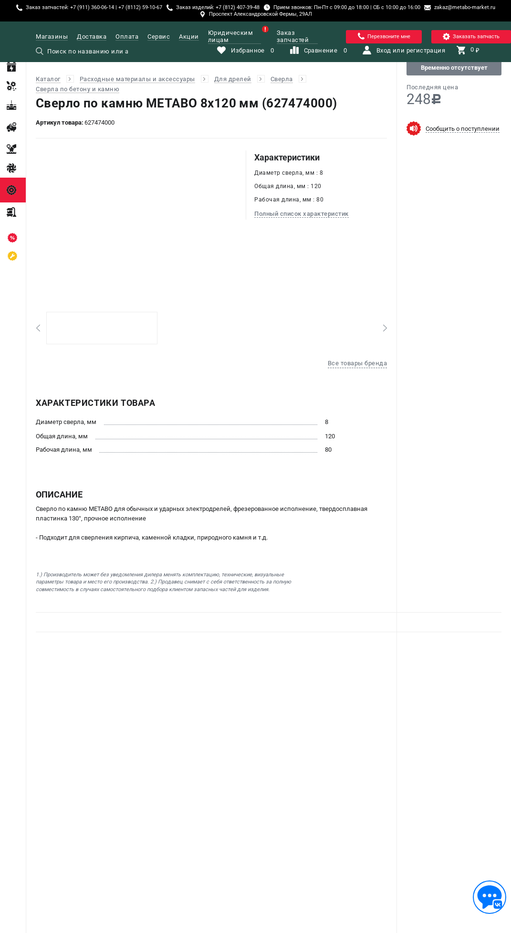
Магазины (52, 36)
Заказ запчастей (293, 36)
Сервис (158, 36)
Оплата (126, 36)
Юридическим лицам (234, 36)
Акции (189, 36)
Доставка (91, 36)
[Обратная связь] (489, 897)
